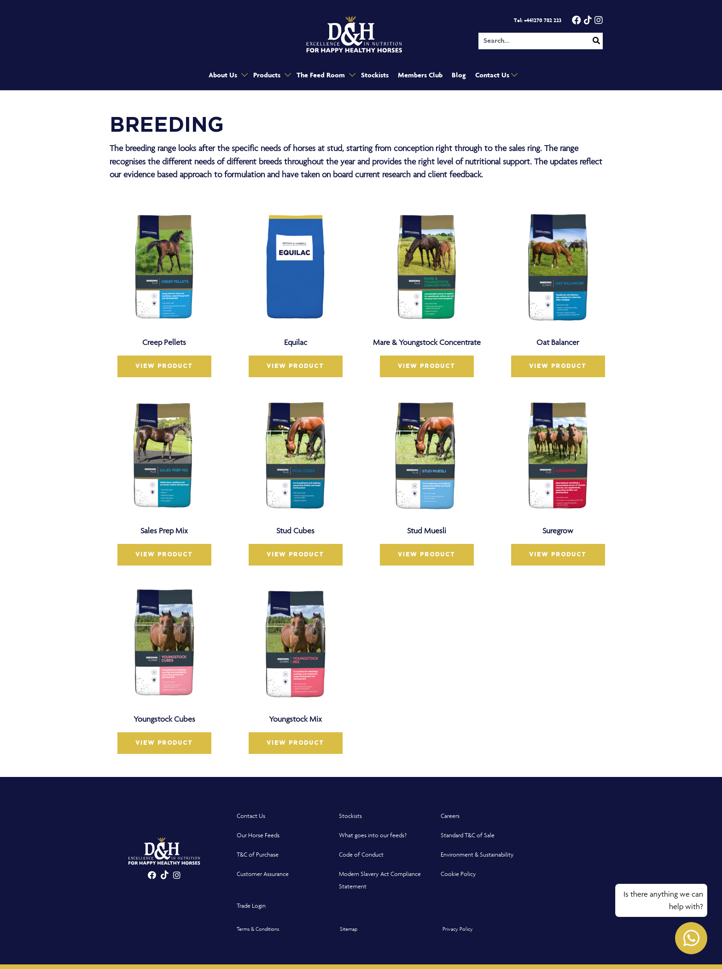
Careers (450, 816)
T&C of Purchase (258, 854)
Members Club (420, 75)
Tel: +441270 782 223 (537, 20)
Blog (459, 75)
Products (267, 75)
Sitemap (348, 928)
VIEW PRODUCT (164, 366)
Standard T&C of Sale (468, 835)
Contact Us (493, 75)
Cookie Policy (458, 874)
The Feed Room (322, 75)
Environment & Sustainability (477, 854)
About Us (224, 75)
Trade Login (251, 906)
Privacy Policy (458, 928)
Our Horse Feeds (258, 835)
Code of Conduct (361, 854)
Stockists (375, 75)
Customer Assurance (263, 874)
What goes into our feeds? (373, 835)
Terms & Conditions (258, 928)
